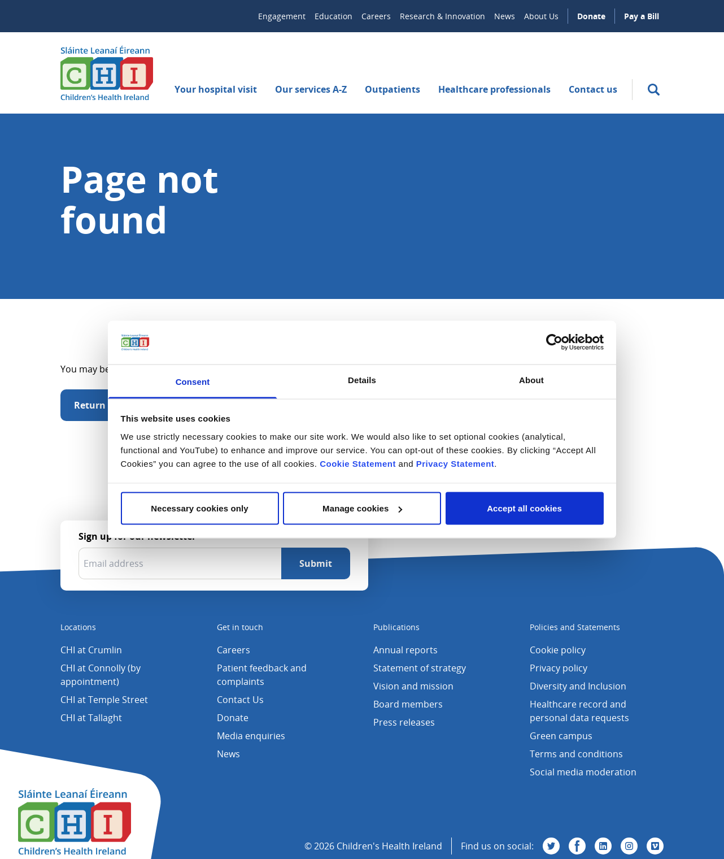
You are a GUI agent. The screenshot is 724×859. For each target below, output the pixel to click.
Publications (396, 627)
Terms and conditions (576, 754)
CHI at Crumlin (91, 650)
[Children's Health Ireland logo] (106, 73)
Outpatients (392, 89)
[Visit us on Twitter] (551, 846)
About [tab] (531, 379)
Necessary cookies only (199, 508)
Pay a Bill (641, 16)
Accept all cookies (524, 508)
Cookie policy (558, 650)
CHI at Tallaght (91, 718)
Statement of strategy (419, 668)
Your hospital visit (216, 89)
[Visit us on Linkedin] (603, 846)
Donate (591, 16)
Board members (408, 704)
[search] (654, 89)
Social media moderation (583, 772)
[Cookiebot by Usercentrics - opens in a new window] (554, 342)
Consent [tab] (193, 381)
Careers (376, 16)
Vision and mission (413, 686)
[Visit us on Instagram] (629, 846)
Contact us (593, 89)
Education (333, 16)
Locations (78, 627)
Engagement (282, 16)
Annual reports (405, 650)
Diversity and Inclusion (578, 686)
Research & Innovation (442, 16)
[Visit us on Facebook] (577, 846)
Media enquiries (251, 736)
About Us (541, 16)
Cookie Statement (358, 463)
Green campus (561, 736)
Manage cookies (362, 508)
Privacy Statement (455, 463)
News (504, 16)
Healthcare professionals (494, 89)
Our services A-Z (311, 89)
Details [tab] (362, 379)
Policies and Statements (575, 627)
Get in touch (240, 627)
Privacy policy (558, 668)
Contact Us (240, 699)
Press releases (404, 722)
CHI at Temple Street (104, 699)
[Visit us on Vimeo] (655, 846)
